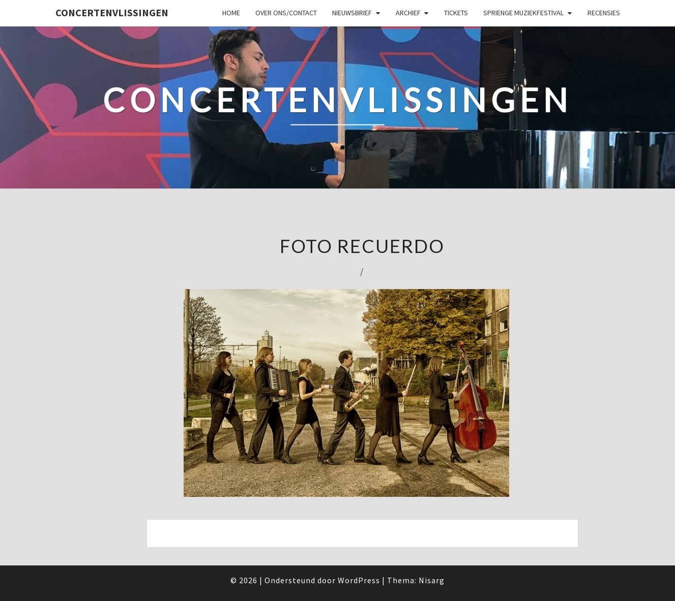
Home (231, 12)
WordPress (359, 580)
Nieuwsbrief (352, 12)
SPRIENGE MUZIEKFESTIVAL (523, 12)
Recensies (604, 12)
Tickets (456, 12)
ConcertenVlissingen (111, 12)
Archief (408, 12)
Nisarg (432, 580)
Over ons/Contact (286, 12)
